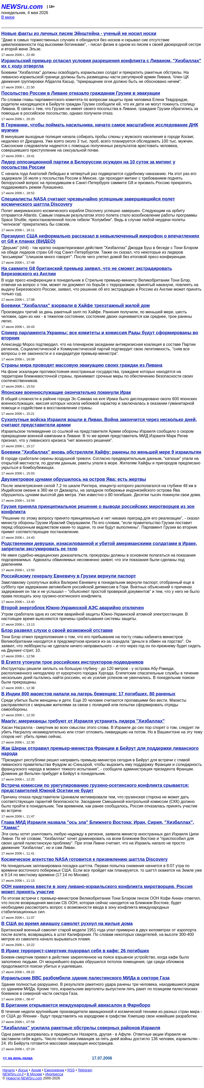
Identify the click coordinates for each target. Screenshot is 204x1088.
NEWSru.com (22, 6)
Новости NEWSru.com (24, 1078)
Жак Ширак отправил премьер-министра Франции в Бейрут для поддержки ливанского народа (100, 751)
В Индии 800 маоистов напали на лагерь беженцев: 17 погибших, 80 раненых (88, 693)
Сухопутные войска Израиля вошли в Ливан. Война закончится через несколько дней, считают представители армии (99, 422)
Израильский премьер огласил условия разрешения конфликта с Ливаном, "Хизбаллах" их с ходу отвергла (101, 63)
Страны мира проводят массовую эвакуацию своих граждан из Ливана (81, 365)
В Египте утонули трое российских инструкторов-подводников (72, 662)
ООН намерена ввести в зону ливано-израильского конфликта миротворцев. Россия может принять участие (97, 889)
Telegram (85, 1070)
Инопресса (54, 1074)
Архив (36, 1070)
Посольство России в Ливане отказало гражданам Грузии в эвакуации (80, 93)
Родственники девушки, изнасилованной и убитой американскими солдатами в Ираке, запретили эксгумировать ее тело (99, 546)
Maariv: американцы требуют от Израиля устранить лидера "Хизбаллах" (83, 721)
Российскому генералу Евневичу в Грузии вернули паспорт (68, 576)
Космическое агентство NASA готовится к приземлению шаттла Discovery (84, 859)
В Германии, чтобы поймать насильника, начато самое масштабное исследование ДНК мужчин (99, 127)
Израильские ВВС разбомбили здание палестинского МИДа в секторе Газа (85, 977)
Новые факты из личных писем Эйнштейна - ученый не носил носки (78, 33)
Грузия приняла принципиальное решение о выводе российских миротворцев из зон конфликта (97, 509)
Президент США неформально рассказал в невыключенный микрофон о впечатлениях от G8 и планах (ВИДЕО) (100, 238)
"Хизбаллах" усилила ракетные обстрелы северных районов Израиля (80, 1027)
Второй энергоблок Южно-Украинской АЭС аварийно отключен (72, 607)
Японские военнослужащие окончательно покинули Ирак (66, 392)
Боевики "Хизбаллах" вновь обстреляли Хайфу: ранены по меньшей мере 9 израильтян (101, 452)
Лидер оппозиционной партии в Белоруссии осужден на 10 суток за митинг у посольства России (88, 164)
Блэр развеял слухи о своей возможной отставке (57, 630)
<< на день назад (18, 1058)
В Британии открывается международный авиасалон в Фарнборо (75, 1005)
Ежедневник (54, 1070)
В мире (8, 17)
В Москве (34, 1074)
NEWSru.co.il (13, 1074)
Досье (23, 1070)
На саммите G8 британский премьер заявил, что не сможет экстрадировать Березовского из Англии (86, 271)
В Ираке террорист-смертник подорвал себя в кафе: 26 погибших (75, 950)
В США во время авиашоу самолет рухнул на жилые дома (67, 923)
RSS (71, 1070)
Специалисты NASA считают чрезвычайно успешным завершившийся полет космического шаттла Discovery (88, 201)
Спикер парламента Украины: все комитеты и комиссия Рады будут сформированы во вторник (99, 335)
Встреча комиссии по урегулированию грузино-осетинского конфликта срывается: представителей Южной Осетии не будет (95, 788)
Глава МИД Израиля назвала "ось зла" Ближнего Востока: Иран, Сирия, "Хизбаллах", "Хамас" (97, 825)
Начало (9, 1070)
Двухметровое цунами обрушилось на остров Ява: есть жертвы (73, 479)
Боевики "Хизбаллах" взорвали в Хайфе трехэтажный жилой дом (75, 305)
